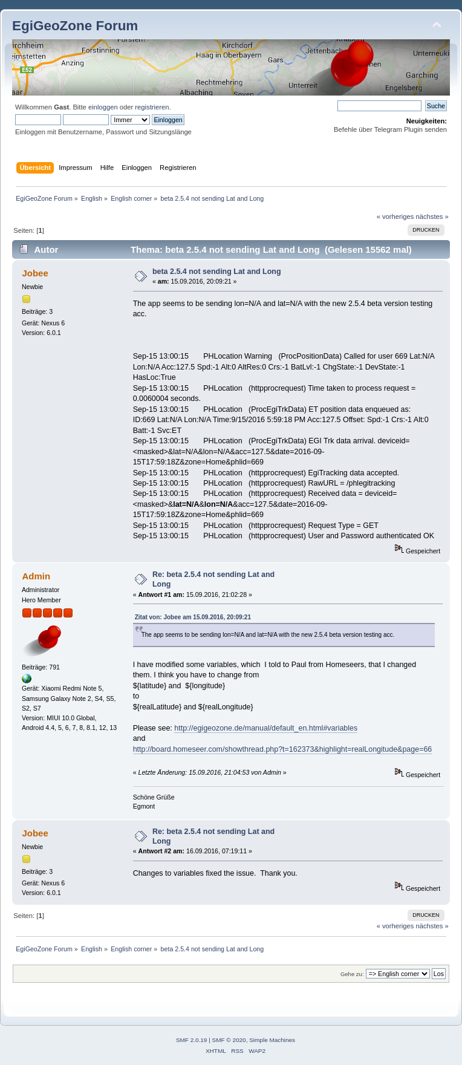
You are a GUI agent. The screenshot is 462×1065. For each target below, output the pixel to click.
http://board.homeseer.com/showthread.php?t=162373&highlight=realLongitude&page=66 (282, 749)
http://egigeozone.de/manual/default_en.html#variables (265, 728)
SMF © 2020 (229, 1040)
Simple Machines (272, 1040)
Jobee (35, 273)
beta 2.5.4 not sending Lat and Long (216, 271)
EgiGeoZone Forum (75, 25)
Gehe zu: (352, 974)
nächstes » (432, 216)
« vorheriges (395, 216)
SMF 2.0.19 (191, 1040)
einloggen (103, 107)
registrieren (152, 107)
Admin (36, 576)
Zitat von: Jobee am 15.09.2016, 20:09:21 (193, 617)
